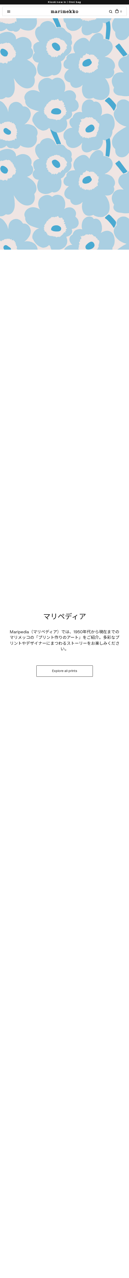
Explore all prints (64, 671)
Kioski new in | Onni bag (64, 2)
